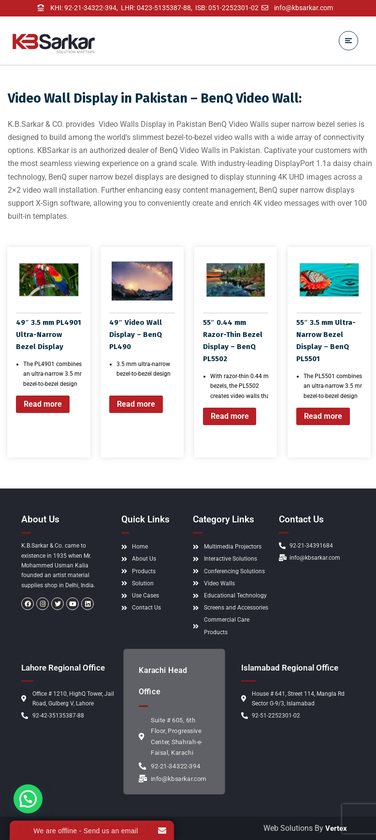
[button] (30, 796)
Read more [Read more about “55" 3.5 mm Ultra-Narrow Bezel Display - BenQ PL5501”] (323, 416)
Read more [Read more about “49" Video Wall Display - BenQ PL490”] (136, 404)
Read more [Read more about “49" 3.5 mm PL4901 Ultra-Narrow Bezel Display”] (43, 404)
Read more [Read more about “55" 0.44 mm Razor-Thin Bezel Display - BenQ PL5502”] (230, 416)
